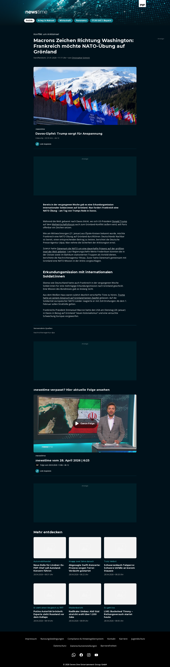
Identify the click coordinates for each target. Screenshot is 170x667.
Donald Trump (119, 221)
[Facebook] (81, 655)
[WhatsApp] (74, 655)
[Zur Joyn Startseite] (142, 3)
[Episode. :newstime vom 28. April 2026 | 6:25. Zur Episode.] (85, 430)
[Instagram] (89, 655)
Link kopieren (43, 144)
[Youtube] (96, 655)
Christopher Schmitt (81, 57)
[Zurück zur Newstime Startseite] (35, 12)
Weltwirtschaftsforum (63, 224)
